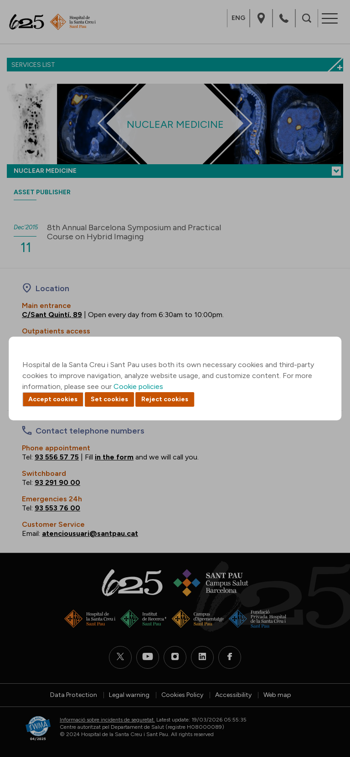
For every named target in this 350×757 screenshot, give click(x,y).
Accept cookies (52, 399)
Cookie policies (138, 386)
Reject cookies (164, 399)
